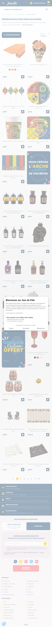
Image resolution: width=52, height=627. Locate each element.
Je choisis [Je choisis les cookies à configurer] (26, 328)
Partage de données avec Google (15, 319)
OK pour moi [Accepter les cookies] (40, 328)
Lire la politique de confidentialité (14, 313)
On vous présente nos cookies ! (15, 321)
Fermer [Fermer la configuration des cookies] (11, 328)
